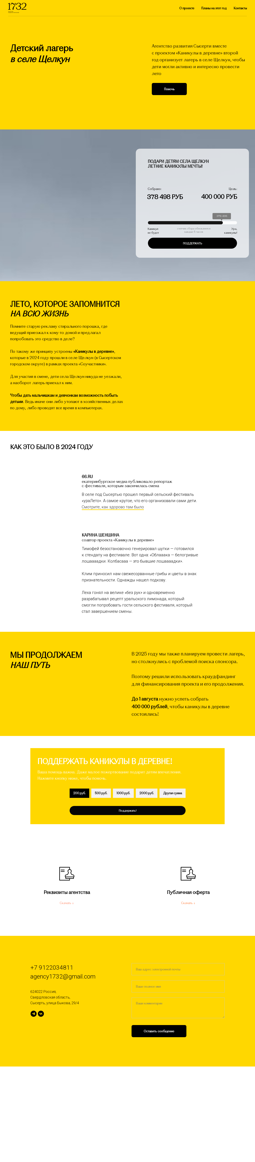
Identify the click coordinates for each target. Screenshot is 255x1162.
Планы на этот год (214, 8)
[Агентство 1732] (34, 1109)
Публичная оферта (188, 987)
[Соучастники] (41, 1109)
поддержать (192, 243)
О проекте (186, 8)
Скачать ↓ (67, 998)
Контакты (240, 8)
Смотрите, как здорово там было (113, 602)
